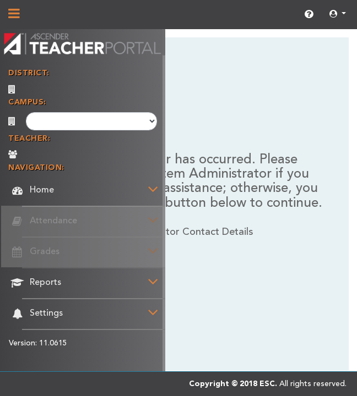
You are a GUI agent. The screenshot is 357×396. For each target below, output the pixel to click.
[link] (309, 14)
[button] (337, 14)
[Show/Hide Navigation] (14, 15)
